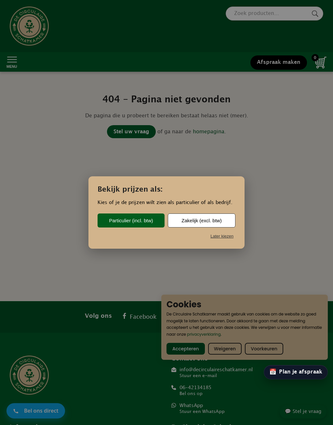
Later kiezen (221, 236)
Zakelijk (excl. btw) (201, 220)
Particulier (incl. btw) (131, 220)
